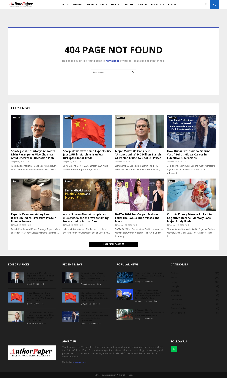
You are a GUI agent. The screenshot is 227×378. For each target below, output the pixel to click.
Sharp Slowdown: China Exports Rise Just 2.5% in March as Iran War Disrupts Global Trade (87, 154)
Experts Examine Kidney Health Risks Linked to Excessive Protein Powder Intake (33, 217)
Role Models (176, 299)
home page (113, 60)
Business (78, 4)
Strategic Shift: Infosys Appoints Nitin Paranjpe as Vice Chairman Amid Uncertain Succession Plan (33, 154)
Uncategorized (178, 313)
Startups (175, 291)
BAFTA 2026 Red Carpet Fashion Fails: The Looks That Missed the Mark (137, 217)
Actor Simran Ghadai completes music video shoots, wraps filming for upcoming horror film (86, 217)
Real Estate (157, 4)
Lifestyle (128, 4)
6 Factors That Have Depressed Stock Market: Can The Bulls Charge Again (149, 313)
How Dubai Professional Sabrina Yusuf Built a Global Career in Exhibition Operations (188, 154)
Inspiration (176, 295)
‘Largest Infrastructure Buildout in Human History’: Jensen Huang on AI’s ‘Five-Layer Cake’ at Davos (148, 294)
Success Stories (95, 4)
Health (115, 4)
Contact (173, 4)
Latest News (20, 108)
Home (65, 4)
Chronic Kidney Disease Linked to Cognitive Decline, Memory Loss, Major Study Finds (189, 217)
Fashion (142, 4)
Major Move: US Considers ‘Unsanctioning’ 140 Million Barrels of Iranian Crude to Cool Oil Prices (138, 154)
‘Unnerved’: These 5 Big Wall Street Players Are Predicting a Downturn (149, 276)
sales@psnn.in (80, 362)
